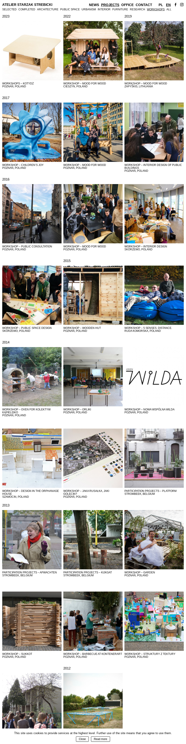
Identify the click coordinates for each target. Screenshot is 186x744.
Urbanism (89, 9)
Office (127, 5)
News (94, 5)
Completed (26, 9)
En (168, 5)
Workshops (156, 9)
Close (82, 739)
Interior (104, 9)
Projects (110, 5)
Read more (100, 739)
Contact (144, 5)
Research (137, 9)
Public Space (70, 9)
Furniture (120, 9)
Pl (161, 5)
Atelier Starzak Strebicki (27, 5)
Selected (9, 9)
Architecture (47, 9)
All (168, 9)
